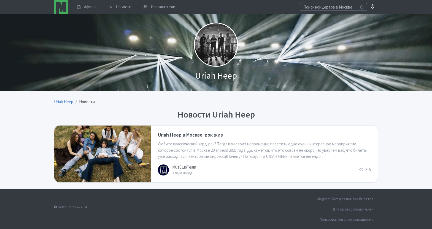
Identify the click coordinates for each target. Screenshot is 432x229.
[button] (373, 7)
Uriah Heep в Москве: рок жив (190, 135)
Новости (120, 6)
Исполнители (159, 6)
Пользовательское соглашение (347, 219)
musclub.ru (67, 206)
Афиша (86, 6)
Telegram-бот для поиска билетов (344, 198)
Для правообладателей (353, 209)
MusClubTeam (184, 167)
